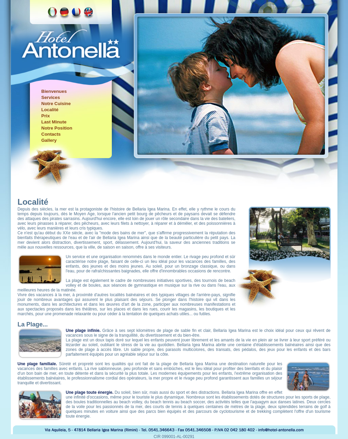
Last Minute (54, 121)
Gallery (49, 140)
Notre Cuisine (56, 103)
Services (50, 97)
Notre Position (56, 128)
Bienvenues (54, 91)
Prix (45, 115)
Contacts (51, 134)
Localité (49, 109)
